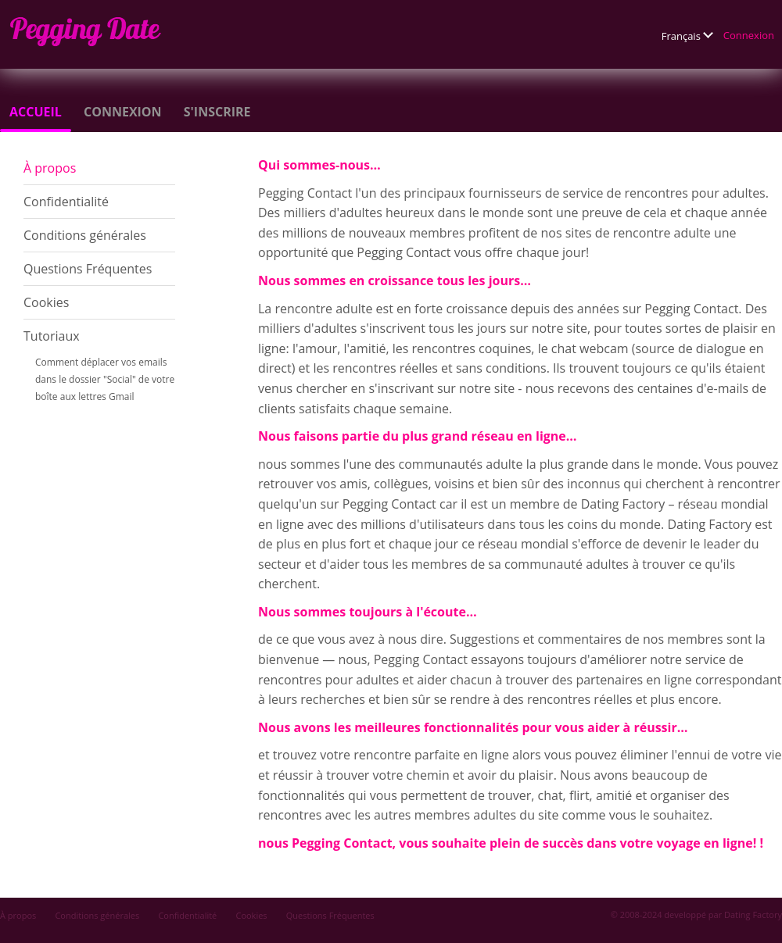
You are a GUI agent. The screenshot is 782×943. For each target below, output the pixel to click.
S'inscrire (217, 111)
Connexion (748, 35)
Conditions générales (84, 235)
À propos (49, 168)
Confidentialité (66, 201)
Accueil (35, 111)
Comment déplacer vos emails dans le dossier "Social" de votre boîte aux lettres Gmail (104, 379)
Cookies (46, 302)
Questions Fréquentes (87, 268)
